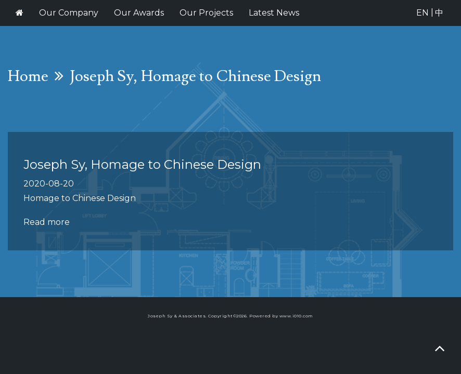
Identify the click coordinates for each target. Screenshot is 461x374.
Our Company (68, 13)
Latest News (274, 13)
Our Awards (139, 13)
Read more (46, 222)
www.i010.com (296, 315)
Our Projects (206, 13)
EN (422, 13)
